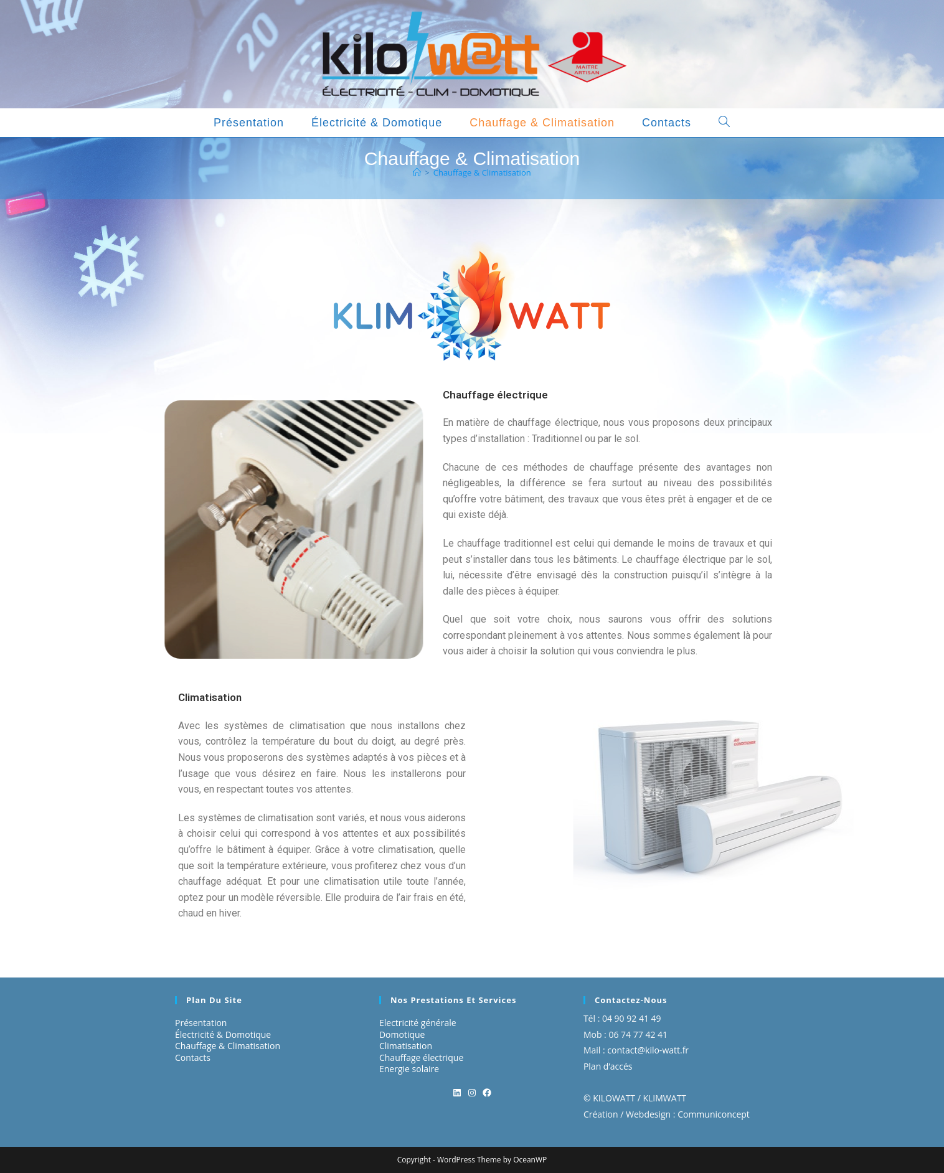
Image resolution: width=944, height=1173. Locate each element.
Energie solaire (409, 1069)
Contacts (192, 1057)
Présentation (201, 1023)
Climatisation (405, 1046)
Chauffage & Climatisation (482, 172)
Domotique (402, 1034)
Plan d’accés (608, 1066)
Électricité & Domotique (223, 1034)
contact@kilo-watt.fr (648, 1050)
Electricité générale (417, 1023)
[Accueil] (417, 172)
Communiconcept (713, 1114)
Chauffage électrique (421, 1057)
